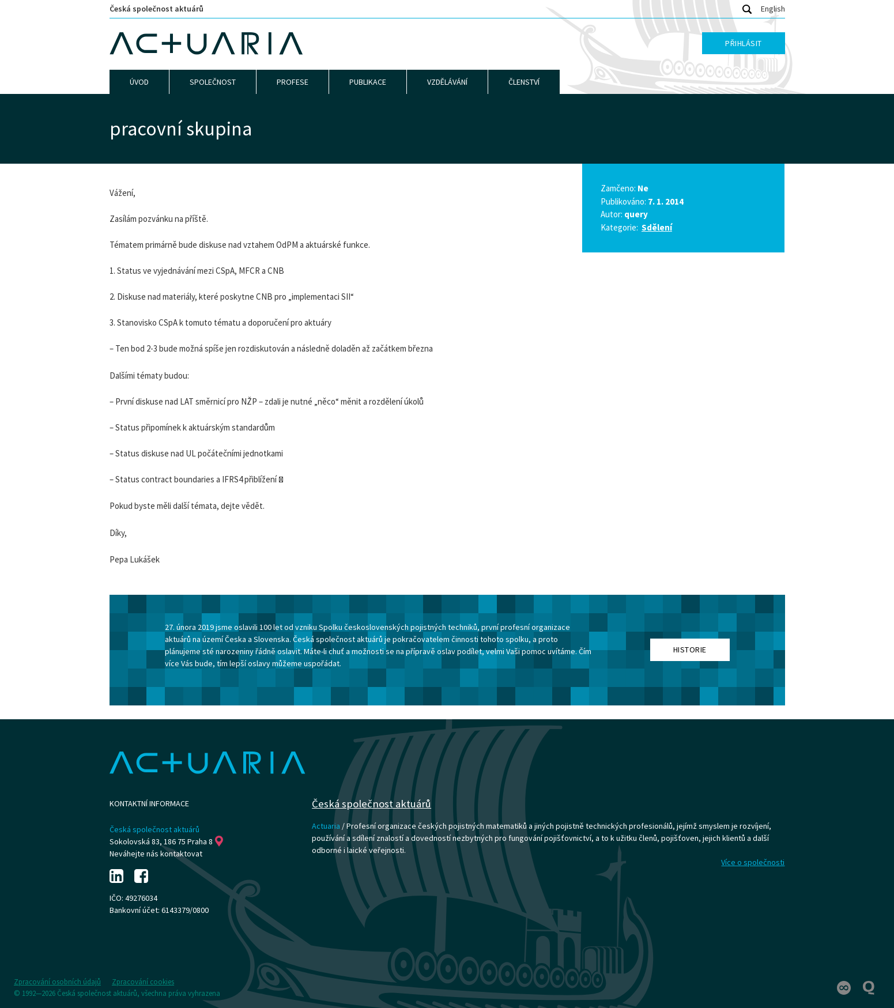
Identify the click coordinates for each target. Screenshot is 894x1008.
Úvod (139, 82)
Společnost (213, 82)
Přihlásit (743, 43)
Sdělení (657, 227)
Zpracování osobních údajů (57, 982)
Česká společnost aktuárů (156, 8)
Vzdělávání (447, 82)
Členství (524, 82)
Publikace (367, 82)
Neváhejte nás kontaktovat (156, 853)
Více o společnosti (752, 862)
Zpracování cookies (143, 982)
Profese (292, 82)
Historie (690, 649)
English (773, 8)
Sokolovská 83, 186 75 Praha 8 (166, 841)
